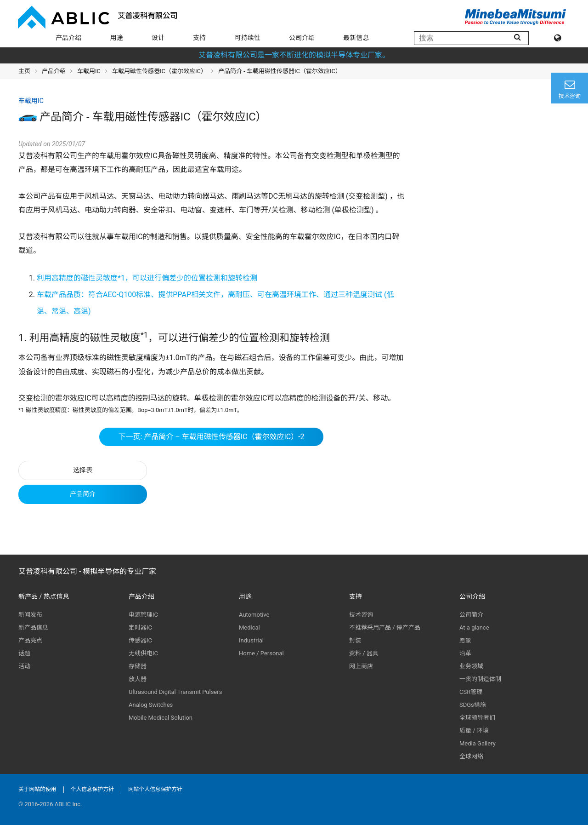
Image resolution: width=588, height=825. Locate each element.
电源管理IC (143, 614)
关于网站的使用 (37, 789)
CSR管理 (470, 691)
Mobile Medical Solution (160, 717)
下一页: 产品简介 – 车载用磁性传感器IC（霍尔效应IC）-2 (211, 436)
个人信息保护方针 (92, 789)
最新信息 (356, 37)
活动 (24, 666)
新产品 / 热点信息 (43, 596)
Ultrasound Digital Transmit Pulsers (175, 691)
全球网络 (471, 756)
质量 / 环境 (474, 730)
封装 (355, 640)
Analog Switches (151, 704)
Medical (249, 627)
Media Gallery (477, 743)
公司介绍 (302, 37)
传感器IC (140, 640)
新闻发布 (30, 614)
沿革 (465, 653)
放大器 (138, 679)
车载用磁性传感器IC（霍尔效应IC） (159, 71)
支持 (199, 37)
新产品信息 (33, 627)
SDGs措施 (472, 704)
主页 (24, 71)
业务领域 (471, 666)
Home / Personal (261, 653)
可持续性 (247, 37)
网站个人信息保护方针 (155, 789)
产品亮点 (30, 640)
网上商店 (361, 666)
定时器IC (140, 627)
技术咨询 (361, 614)
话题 (24, 653)
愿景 (465, 640)
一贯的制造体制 (480, 679)
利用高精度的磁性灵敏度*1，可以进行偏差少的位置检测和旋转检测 (147, 278)
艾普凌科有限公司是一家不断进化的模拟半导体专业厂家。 (294, 55)
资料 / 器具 (364, 653)
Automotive (254, 614)
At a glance (474, 627)
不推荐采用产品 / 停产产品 (384, 627)
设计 (158, 37)
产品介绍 (68, 37)
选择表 (82, 470)
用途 (116, 37)
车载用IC (89, 71)
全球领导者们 (477, 717)
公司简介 (471, 614)
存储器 (138, 666)
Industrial (251, 640)
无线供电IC (143, 653)
